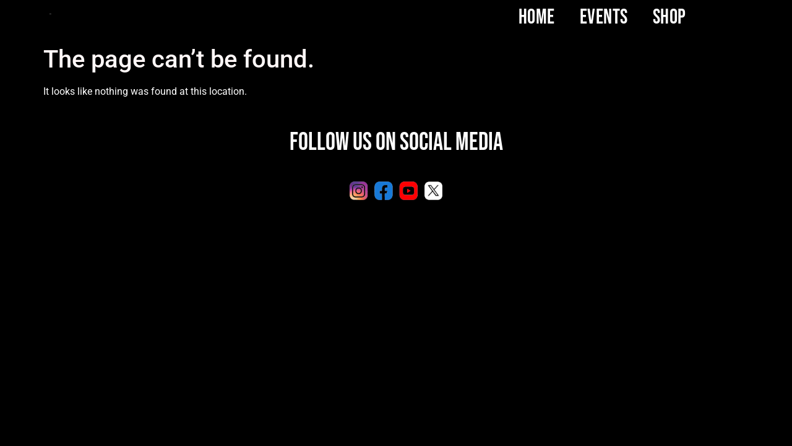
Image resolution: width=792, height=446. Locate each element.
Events (604, 17)
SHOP (669, 17)
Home (537, 17)
